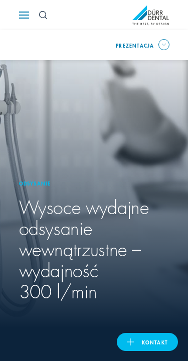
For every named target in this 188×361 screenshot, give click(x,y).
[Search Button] (43, 15)
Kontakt (155, 342)
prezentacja (135, 45)
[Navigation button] (24, 15)
